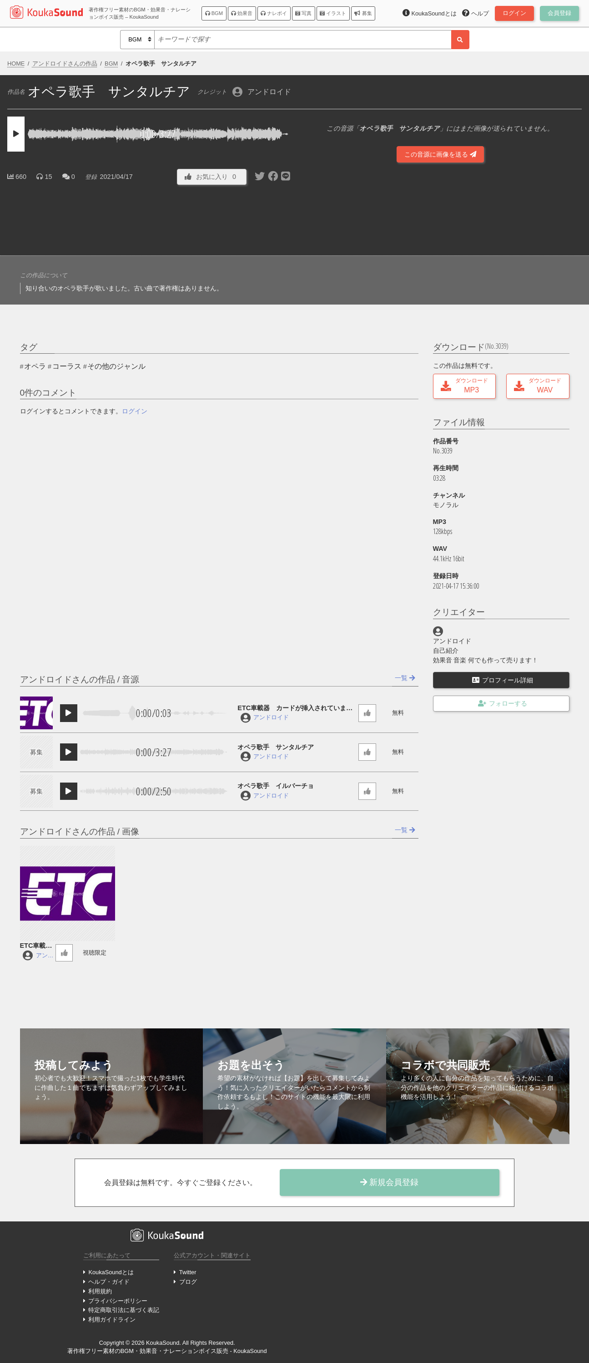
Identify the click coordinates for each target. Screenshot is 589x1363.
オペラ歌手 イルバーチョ (275, 785)
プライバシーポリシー (117, 1300)
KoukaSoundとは (110, 1272)
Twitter (187, 1272)
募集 (363, 13)
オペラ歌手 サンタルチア (275, 747)
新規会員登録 (389, 1182)
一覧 (405, 678)
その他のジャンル (116, 366)
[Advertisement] (149, 218)
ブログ (188, 1281)
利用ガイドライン (112, 1319)
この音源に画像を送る (440, 154)
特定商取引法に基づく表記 (123, 1310)
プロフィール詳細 (502, 680)
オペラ (35, 366)
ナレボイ (274, 13)
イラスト (333, 13)
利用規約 (100, 1291)
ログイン (134, 411)
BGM (214, 13)
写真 (303, 13)
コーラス (66, 366)
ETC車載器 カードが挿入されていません (294, 708)
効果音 (241, 13)
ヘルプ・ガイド (109, 1281)
